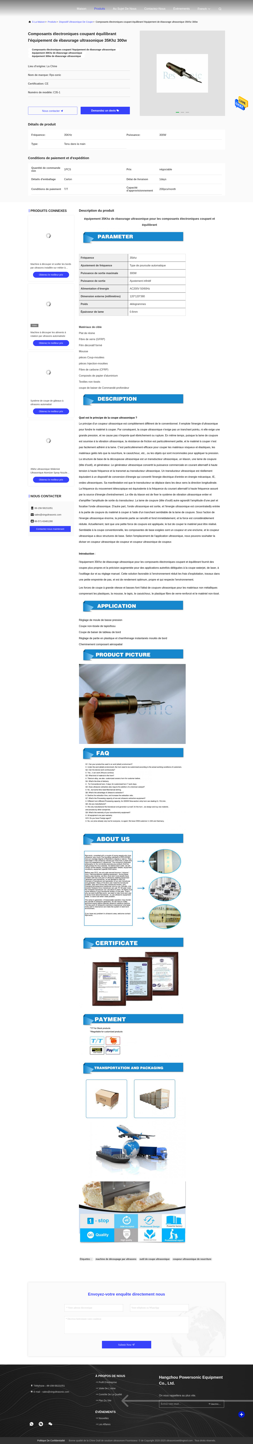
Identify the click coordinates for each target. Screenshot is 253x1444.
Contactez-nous (154, 8)
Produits (99, 8)
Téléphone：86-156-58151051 (47, 1385)
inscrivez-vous (214, 1403)
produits (52, 22)
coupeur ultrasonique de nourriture (192, 1259)
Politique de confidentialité (51, 1440)
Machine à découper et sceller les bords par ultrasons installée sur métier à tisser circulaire (51, 268)
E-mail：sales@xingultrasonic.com (49, 1391)
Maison (81, 8)
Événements (181, 8)
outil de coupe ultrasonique (155, 1259)
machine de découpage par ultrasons (116, 1259)
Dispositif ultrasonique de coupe (76, 22)
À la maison (38, 22)
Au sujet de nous (124, 8)
